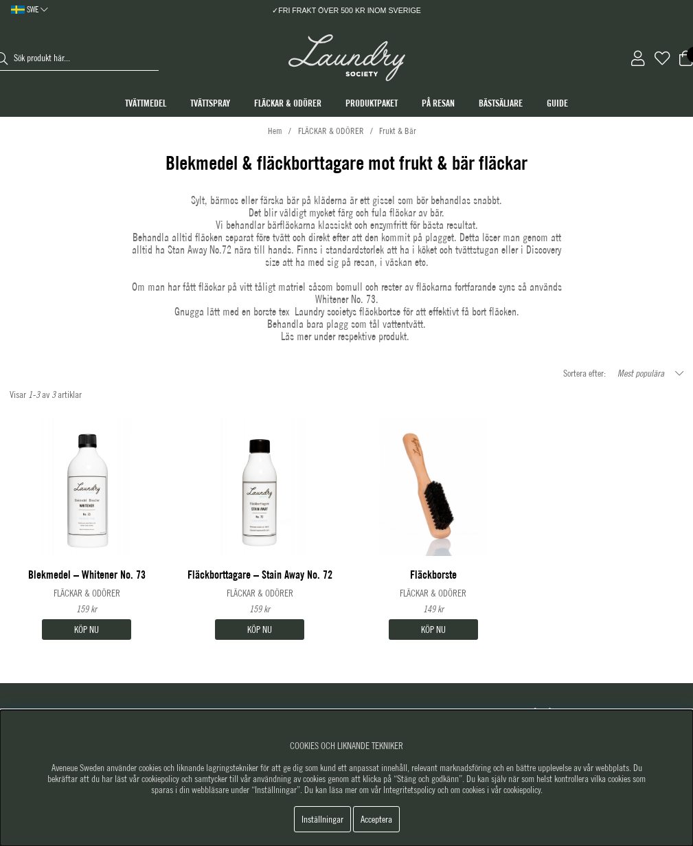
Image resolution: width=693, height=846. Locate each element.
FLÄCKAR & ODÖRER (287, 103)
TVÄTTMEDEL (145, 103)
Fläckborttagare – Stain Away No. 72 (260, 574)
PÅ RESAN (438, 103)
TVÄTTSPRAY (210, 103)
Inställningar (322, 819)
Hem (275, 131)
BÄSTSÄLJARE (501, 103)
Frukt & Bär (397, 131)
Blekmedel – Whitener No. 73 (87, 574)
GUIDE (557, 103)
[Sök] (86, 59)
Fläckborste (433, 574)
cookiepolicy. (523, 789)
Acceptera (376, 819)
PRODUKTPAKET (371, 103)
